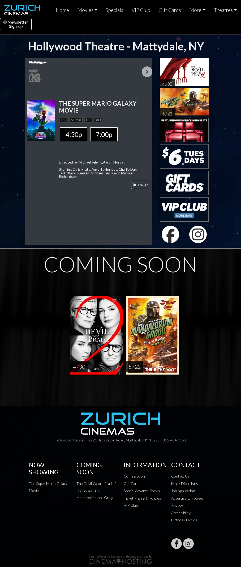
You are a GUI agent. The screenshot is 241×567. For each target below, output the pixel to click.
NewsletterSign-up (15, 24)
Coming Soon (134, 476)
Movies (85, 10)
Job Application (183, 490)
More (195, 10)
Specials (114, 10)
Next (147, 71)
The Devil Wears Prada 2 (96, 483)
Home (62, 10)
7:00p (104, 134)
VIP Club (141, 10)
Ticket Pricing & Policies (142, 498)
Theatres (223, 10)
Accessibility (181, 512)
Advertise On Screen (187, 498)
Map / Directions (184, 483)
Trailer (141, 185)
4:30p (74, 134)
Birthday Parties (184, 520)
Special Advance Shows (142, 490)
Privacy (177, 505)
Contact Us (180, 476)
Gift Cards (170, 10)
